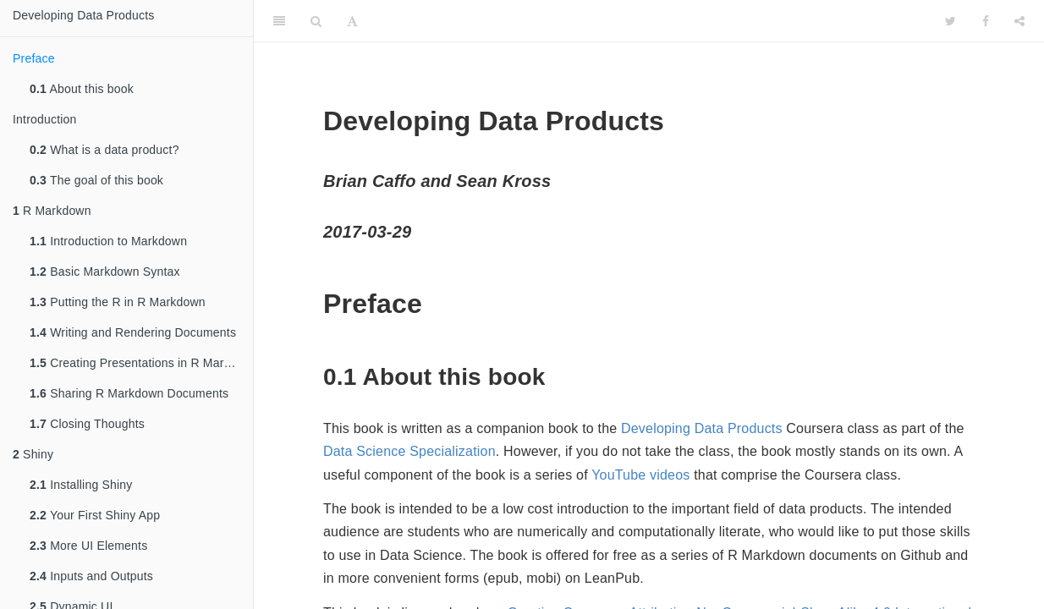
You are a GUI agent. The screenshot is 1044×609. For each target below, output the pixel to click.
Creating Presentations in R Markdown (141, 363)
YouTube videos (640, 475)
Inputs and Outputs (91, 576)
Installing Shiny (81, 484)
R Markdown (52, 210)
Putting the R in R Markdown (118, 302)
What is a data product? (104, 149)
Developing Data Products (83, 15)
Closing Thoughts (87, 424)
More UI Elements (88, 545)
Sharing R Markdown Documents (129, 393)
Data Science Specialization (409, 451)
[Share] (1019, 21)
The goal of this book (96, 180)
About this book (82, 89)
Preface (34, 58)
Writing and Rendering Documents (133, 332)
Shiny (33, 454)
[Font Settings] (352, 21)
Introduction (45, 119)
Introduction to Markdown (108, 241)
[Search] (316, 21)
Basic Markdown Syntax (105, 271)
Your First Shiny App (95, 515)
